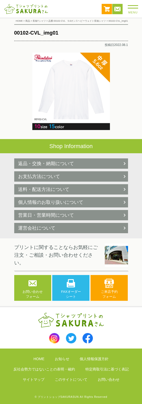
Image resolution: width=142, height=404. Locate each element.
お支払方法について (39, 176)
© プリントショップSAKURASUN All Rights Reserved (71, 396)
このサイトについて (71, 379)
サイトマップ (33, 379)
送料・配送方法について (43, 189)
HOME (39, 359)
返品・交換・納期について (46, 163)
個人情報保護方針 (94, 359)
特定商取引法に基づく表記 (107, 369)
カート (107, 9)
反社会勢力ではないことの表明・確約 (44, 369)
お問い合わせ (117, 9)
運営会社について (36, 228)
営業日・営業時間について (46, 215)
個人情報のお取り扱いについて (50, 202)
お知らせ (62, 359)
